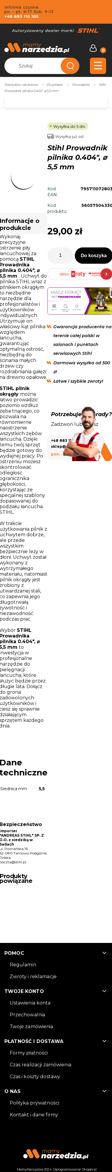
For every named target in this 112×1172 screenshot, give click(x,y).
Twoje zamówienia (31, 1026)
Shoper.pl (89, 1169)
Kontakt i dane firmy (34, 1115)
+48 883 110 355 (21, 16)
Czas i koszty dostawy (35, 1076)
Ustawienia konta (30, 1003)
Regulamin (23, 964)
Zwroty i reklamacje (33, 976)
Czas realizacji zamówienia (40, 1065)
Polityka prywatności (35, 1103)
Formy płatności (29, 1053)
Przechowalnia (27, 1015)
